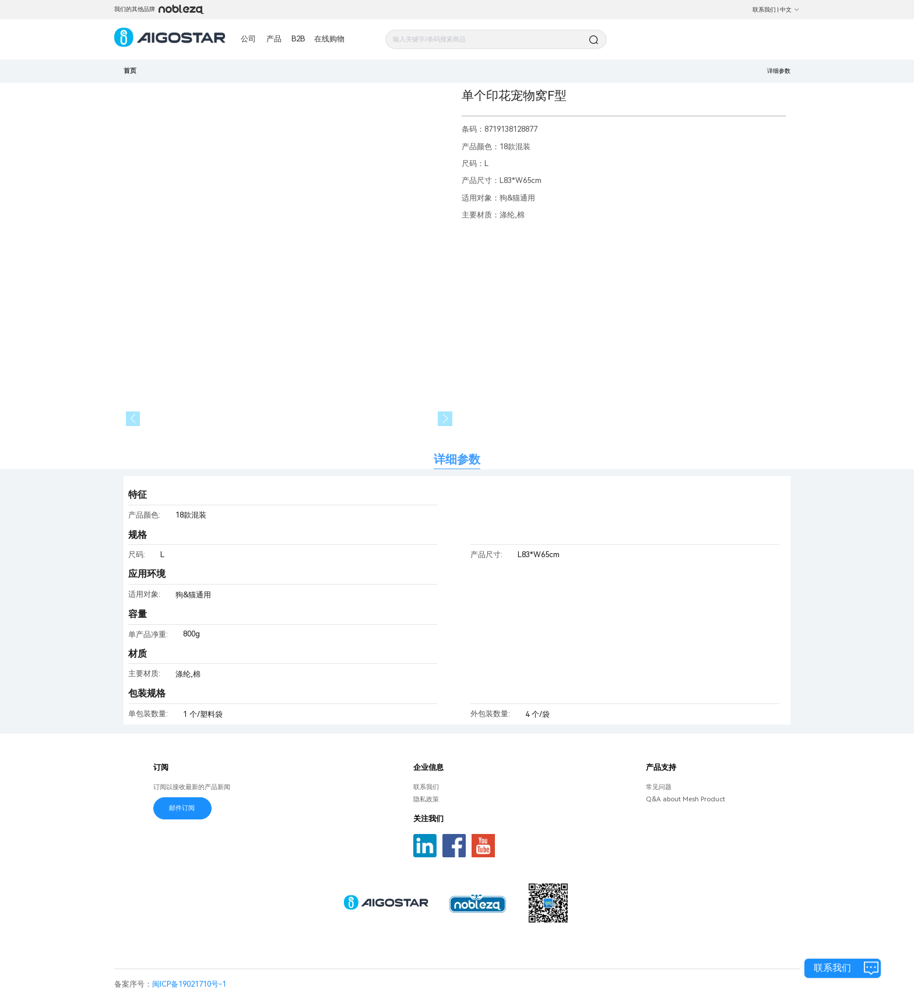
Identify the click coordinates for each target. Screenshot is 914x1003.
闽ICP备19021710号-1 (189, 984)
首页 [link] (130, 70)
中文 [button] (790, 9)
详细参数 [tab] (457, 459)
